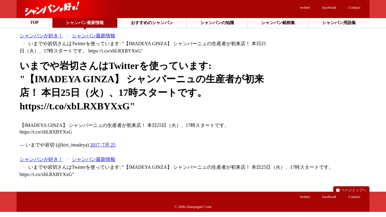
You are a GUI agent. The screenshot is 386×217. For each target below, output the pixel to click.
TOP (34, 22)
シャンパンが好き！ (41, 35)
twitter (305, 7)
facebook (329, 7)
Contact (354, 7)
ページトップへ (353, 190)
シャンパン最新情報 (93, 35)
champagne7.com (198, 207)
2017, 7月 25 (102, 144)
